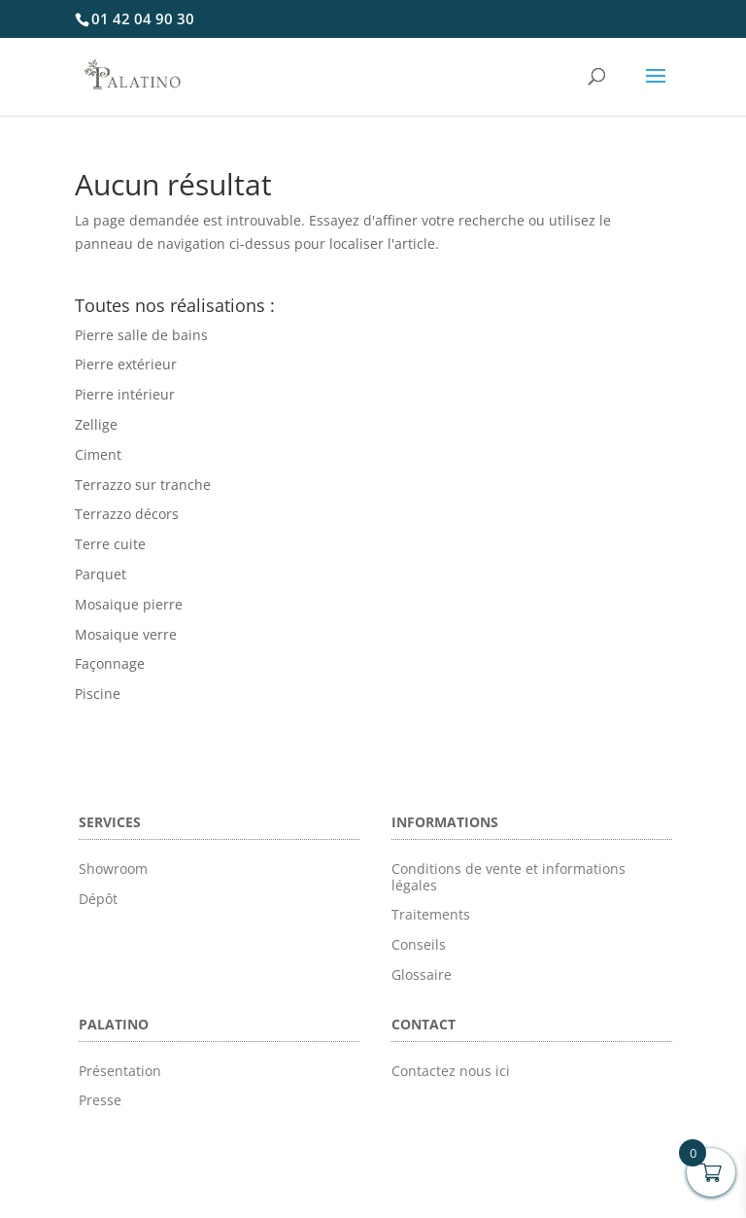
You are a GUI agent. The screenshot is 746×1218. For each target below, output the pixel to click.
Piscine (97, 693)
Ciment (98, 454)
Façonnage (110, 663)
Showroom (113, 868)
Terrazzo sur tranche (143, 484)
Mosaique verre (126, 634)
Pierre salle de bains (141, 335)
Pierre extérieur (126, 364)
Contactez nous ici (450, 1070)
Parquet (100, 574)
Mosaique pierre (129, 604)
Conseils (418, 944)
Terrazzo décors (127, 514)
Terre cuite (110, 544)
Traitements (430, 914)
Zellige (96, 424)
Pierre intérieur (125, 394)
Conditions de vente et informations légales (508, 876)
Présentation (120, 1070)
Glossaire (421, 974)
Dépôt (98, 898)
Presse (100, 1100)
